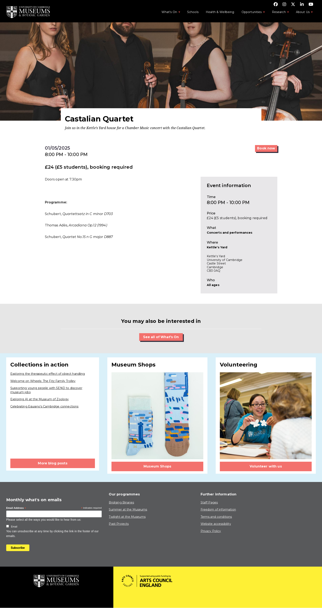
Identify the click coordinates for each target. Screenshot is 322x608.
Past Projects (119, 524)
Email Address (16, 508)
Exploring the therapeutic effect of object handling (47, 374)
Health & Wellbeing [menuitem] (220, 12)
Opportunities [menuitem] (251, 13)
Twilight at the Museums (127, 517)
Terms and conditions (216, 517)
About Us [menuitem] (302, 13)
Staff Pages (209, 502)
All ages (213, 285)
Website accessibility (216, 524)
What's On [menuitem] (169, 13)
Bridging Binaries (121, 502)
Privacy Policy (211, 531)
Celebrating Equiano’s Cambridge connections (44, 406)
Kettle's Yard (217, 247)
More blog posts (52, 463)
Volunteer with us (266, 466)
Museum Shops (157, 466)
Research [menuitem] (279, 13)
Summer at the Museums (128, 510)
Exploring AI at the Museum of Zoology (39, 399)
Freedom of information (218, 510)
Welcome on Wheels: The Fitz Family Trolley (42, 381)
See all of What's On (161, 337)
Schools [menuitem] (193, 12)
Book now (266, 148)
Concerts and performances (230, 232)
